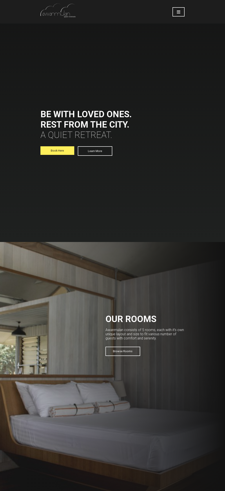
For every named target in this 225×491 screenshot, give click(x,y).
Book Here (57, 150)
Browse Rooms (122, 351)
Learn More (95, 151)
